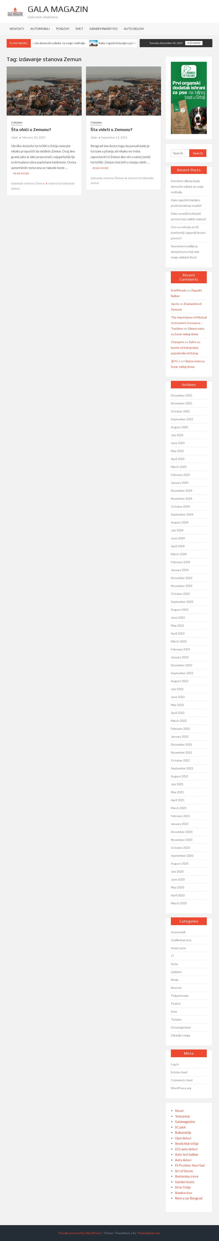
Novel (179, 1111)
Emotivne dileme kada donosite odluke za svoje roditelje (48, 43)
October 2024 (180, 506)
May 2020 (177, 887)
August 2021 (179, 776)
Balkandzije (183, 1132)
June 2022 (178, 697)
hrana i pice (178, 948)
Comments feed (181, 1080)
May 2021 (177, 792)
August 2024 (179, 522)
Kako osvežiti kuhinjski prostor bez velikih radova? (188, 216)
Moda (174, 980)
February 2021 (180, 816)
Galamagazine (185, 1121)
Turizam (16, 122)
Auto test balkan (186, 1154)
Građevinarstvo (103, 28)
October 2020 (180, 847)
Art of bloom (184, 1171)
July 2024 (177, 530)
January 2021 (180, 824)
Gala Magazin (58, 9)
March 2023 (179, 641)
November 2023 (181, 586)
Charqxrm (177, 342)
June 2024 (178, 538)
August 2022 (179, 681)
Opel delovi (183, 1138)
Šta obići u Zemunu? (31, 129)
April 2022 (178, 713)
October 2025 (180, 411)
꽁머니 (175, 361)
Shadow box (183, 1193)
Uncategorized (181, 1027)
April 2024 (178, 546)
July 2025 (177, 435)
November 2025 (181, 403)
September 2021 (182, 768)
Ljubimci (176, 972)
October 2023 (180, 594)
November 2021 (181, 752)
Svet (79, 28)
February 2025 (180, 474)
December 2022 (181, 665)
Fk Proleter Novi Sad (189, 1165)
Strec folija (183, 1187)
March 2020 (179, 903)
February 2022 (180, 728)
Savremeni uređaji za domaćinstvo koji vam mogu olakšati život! (185, 251)
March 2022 (179, 720)
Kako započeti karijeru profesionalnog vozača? (132, 43)
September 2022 (182, 673)
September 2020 (182, 855)
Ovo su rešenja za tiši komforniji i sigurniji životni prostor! (188, 232)
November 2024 (181, 498)
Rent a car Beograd (188, 1198)
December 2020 (181, 832)
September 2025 (182, 419)
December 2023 (181, 578)
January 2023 (180, 657)
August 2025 (179, 427)
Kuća (174, 964)
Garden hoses (184, 1182)
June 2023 (178, 617)
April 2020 (178, 895)
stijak (14, 137)
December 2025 (181, 395)
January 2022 (180, 736)
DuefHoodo (178, 290)
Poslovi (62, 28)
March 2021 (179, 808)
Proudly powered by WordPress (79, 1233)
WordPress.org (181, 1088)
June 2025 (178, 443)
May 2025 (177, 451)
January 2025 (180, 482)
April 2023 (178, 633)
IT (172, 956)
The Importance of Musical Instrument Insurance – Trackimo (189, 322)
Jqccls (175, 304)
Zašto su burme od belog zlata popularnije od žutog (185, 347)
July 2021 (177, 784)
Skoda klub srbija (186, 1143)
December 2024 (181, 490)
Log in (175, 1064)
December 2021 (181, 744)
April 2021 (178, 800)
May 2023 (177, 625)
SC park (180, 1127)
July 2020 (177, 871)
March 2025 (179, 467)
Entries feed (179, 1072)
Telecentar (182, 1116)
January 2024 (180, 570)
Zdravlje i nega (180, 1035)
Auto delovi (134, 28)
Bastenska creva (186, 1176)
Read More (21, 173)
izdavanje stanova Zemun (28, 183)
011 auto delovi (186, 1149)
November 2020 (181, 839)
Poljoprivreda (179, 995)
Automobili (40, 28)
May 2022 (177, 705)
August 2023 (179, 609)
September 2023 (182, 601)
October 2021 (180, 760)
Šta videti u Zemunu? (111, 129)
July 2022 (177, 689)
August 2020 (179, 863)
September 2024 (182, 514)
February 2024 (180, 562)
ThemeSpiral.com (148, 1233)
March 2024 (179, 554)
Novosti (17, 28)
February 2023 (180, 649)
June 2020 (178, 879)
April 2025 (178, 459)
